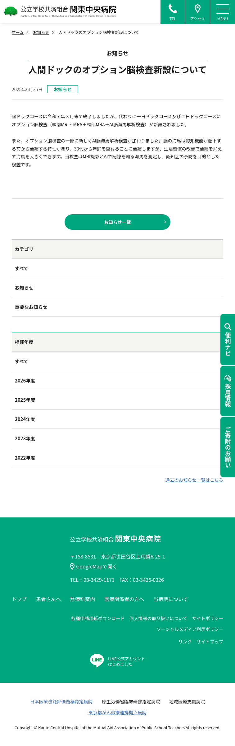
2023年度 (25, 438)
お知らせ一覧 (117, 222)
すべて (21, 268)
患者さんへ (48, 599)
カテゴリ (24, 249)
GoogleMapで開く (93, 566)
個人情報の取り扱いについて (158, 618)
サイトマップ (210, 641)
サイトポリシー (207, 618)
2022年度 (25, 457)
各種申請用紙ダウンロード (98, 618)
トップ (19, 599)
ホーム (18, 32)
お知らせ (41, 32)
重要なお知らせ (31, 306)
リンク (185, 641)
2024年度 (25, 419)
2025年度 (25, 399)
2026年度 (25, 380)
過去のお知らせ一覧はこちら (194, 479)
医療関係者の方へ (124, 599)
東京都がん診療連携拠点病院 (117, 712)
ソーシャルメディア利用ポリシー (190, 629)
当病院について (170, 599)
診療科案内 (82, 599)
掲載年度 (24, 342)
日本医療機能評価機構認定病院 (61, 701)
